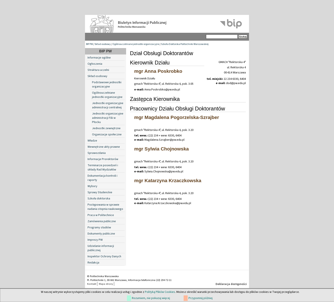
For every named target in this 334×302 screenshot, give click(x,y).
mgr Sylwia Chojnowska (161, 149)
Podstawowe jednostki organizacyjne (106, 84)
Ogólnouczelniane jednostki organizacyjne (135, 44)
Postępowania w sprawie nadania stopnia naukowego (105, 207)
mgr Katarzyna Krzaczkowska (167, 180)
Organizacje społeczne (107, 134)
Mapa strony (106, 284)
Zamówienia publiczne (102, 221)
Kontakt (91, 284)
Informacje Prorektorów (103, 159)
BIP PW (89, 44)
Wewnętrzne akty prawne (104, 147)
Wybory (92, 186)
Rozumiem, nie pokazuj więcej (151, 298)
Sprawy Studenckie (100, 192)
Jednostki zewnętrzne (106, 128)
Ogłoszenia (95, 64)
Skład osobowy (103, 44)
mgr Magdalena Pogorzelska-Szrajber (176, 117)
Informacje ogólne (99, 58)
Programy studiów (99, 227)
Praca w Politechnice (101, 215)
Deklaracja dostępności (231, 284)
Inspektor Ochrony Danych (104, 256)
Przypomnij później (201, 298)
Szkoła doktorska (99, 198)
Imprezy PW (95, 240)
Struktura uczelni (98, 70)
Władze (92, 141)
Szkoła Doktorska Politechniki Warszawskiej (185, 44)
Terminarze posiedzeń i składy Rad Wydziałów (103, 167)
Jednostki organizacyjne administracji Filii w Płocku (107, 118)
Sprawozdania (97, 153)
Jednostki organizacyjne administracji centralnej (107, 105)
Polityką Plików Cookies (160, 292)
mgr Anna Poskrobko (158, 71)
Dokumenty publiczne (101, 234)
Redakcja (93, 262)
